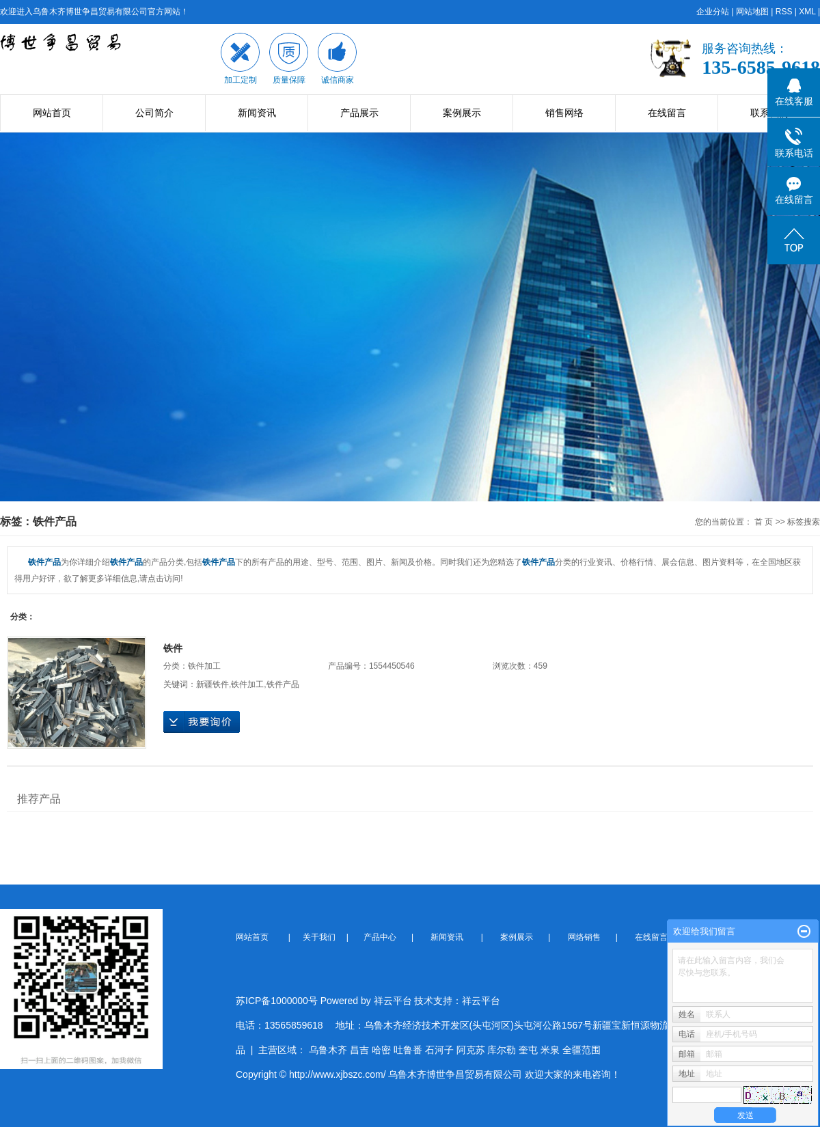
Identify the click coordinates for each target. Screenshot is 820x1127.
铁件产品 (282, 684)
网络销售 (585, 937)
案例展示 (462, 112)
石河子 (439, 1049)
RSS (784, 11)
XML (807, 11)
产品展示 (359, 112)
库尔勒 (501, 1049)
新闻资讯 (257, 112)
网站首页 (52, 112)
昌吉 (359, 1049)
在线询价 (201, 722)
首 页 (763, 522)
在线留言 (667, 112)
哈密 (381, 1049)
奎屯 (528, 1049)
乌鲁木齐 (328, 1049)
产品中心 (381, 937)
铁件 (172, 648)
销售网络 (564, 112)
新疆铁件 (212, 684)
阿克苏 (470, 1049)
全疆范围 (581, 1049)
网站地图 (752, 11)
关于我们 (323, 937)
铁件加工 (204, 666)
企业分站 (712, 11)
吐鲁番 (408, 1049)
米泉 (550, 1049)
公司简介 (154, 112)
